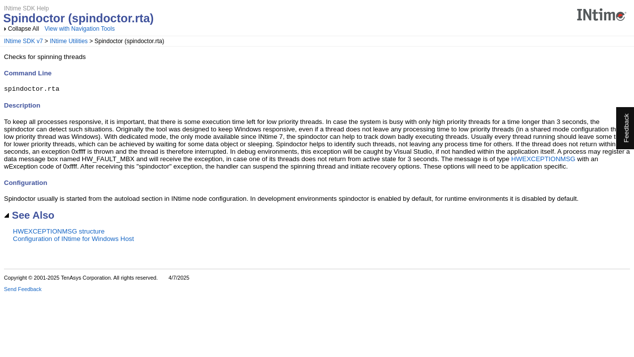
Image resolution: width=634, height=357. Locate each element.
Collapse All (23, 28)
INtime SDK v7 (23, 41)
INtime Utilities (69, 41)
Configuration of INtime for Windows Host (73, 240)
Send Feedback (23, 291)
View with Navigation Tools (80, 28)
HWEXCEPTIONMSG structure (59, 233)
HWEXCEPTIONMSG (543, 160)
